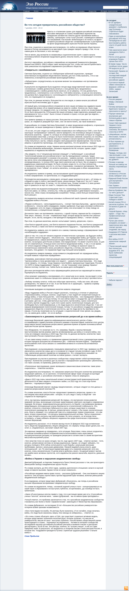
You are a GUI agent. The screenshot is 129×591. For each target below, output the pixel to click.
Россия (45, 11)
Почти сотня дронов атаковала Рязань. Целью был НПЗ (117, 59)
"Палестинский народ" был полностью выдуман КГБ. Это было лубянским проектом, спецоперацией (118, 251)
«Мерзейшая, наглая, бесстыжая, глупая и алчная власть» (118, 136)
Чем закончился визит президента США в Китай (118, 52)
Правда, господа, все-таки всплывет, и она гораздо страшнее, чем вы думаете (118, 156)
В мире (65, 11)
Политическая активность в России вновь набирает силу (117, 173)
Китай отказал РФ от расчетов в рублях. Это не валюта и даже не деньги (118, 205)
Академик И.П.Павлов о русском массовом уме (118, 234)
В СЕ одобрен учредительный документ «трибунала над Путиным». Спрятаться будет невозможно (118, 28)
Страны (55, 11)
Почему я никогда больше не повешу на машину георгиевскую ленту (118, 165)
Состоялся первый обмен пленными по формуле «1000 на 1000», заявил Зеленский (117, 87)
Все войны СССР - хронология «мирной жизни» (117, 241)
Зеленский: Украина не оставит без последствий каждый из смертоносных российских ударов (118, 75)
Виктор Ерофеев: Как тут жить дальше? (117, 191)
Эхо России (37, 4)
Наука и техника (78, 11)
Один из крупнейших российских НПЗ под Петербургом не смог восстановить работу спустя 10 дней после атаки (118, 41)
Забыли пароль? (116, 280)
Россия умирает (115, 99)
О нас (124, 11)
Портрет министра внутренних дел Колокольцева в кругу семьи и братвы (118, 117)
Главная (26, 11)
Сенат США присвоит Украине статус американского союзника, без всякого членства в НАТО (118, 127)
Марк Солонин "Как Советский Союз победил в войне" (117, 197)
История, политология (109, 11)
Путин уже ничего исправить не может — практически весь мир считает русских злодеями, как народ (118, 225)
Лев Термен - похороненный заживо (118, 187)
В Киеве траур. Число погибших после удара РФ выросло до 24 (118, 66)
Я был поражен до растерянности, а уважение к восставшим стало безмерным (116, 145)
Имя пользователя (115, 266)
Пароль (110, 273)
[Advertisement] (64, 564)
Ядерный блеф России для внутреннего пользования (118, 180)
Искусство (92, 11)
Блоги (36, 11)
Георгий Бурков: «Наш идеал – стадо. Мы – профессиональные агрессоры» (118, 214)
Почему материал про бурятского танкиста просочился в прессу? (118, 109)
